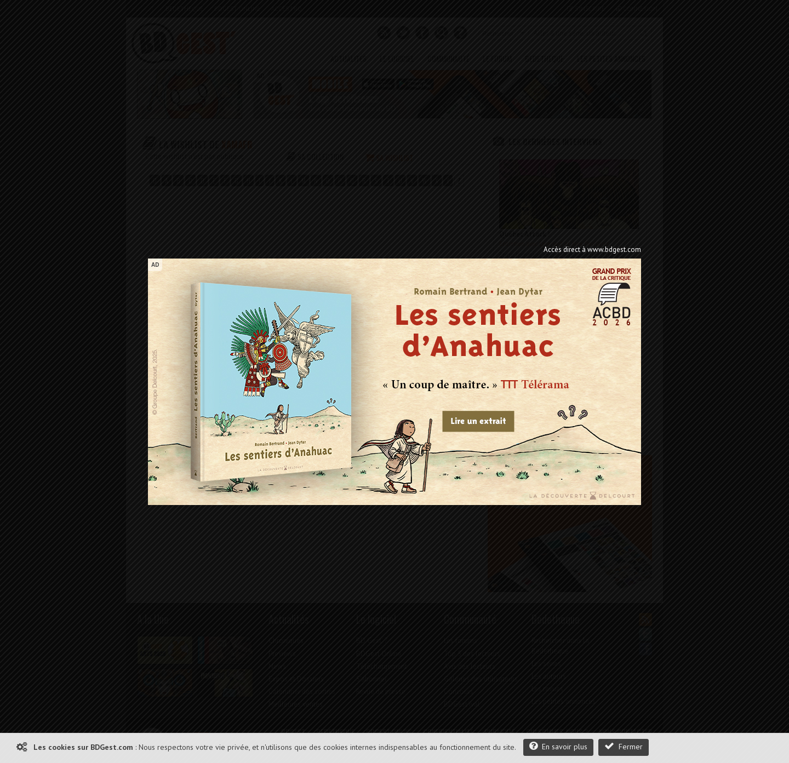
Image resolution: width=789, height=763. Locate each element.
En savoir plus (558, 746)
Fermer (623, 746)
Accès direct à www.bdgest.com (592, 249)
